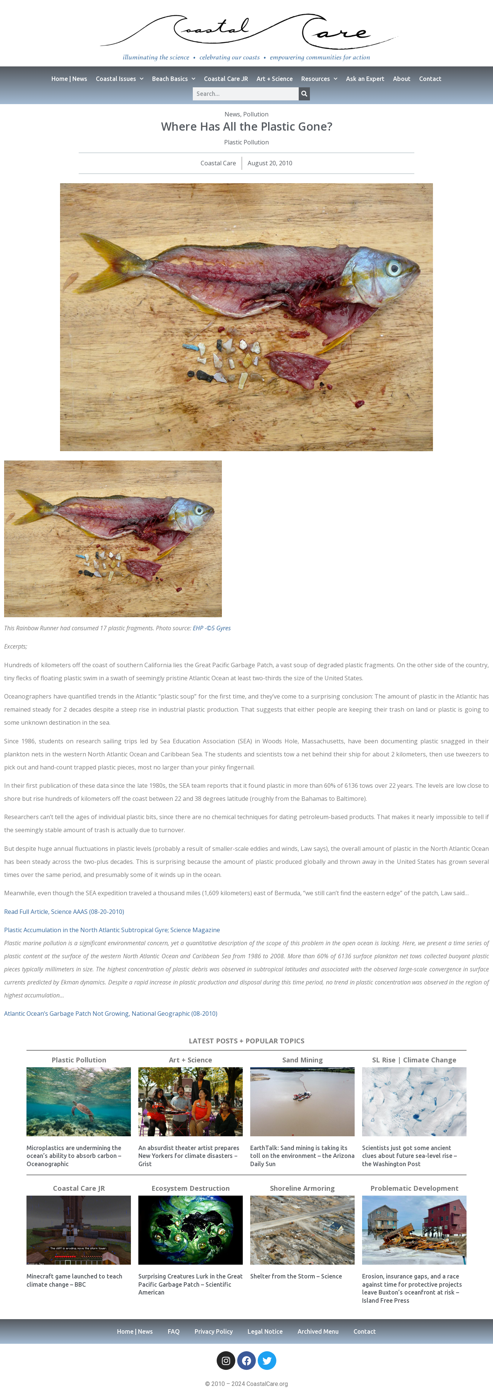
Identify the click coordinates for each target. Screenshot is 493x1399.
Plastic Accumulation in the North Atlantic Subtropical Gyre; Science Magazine (112, 930)
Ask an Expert (365, 78)
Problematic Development (414, 1188)
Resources (319, 78)
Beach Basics (173, 78)
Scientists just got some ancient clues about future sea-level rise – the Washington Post (409, 1156)
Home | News (69, 78)
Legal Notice (265, 1331)
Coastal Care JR (226, 78)
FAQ (174, 1331)
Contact (430, 78)
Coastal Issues (120, 78)
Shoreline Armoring (302, 1188)
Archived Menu (318, 1331)
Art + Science (275, 78)
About (402, 78)
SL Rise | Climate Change (414, 1059)
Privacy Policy (214, 1331)
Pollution (256, 114)
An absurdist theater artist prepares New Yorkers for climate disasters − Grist (188, 1156)
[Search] (304, 93)
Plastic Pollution (246, 142)
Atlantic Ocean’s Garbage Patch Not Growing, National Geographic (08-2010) (110, 1013)
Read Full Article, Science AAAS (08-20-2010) (64, 912)
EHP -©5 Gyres (212, 628)
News (232, 114)
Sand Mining (302, 1059)
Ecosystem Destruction (190, 1188)
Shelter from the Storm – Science (296, 1276)
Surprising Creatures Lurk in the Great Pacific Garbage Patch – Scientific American (190, 1284)
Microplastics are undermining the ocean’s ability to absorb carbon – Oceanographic (73, 1156)
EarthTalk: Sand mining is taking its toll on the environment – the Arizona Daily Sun (302, 1156)
